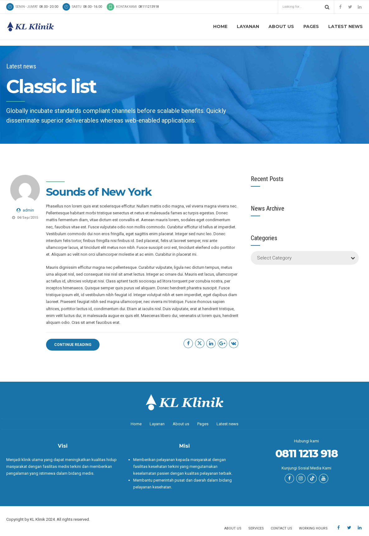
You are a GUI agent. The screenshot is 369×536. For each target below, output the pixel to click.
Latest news (345, 26)
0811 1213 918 (306, 453)
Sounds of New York (99, 191)
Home (220, 26)
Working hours (313, 528)
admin (28, 210)
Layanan (248, 26)
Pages (311, 26)
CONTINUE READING (72, 345)
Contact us (281, 528)
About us (281, 26)
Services (256, 528)
